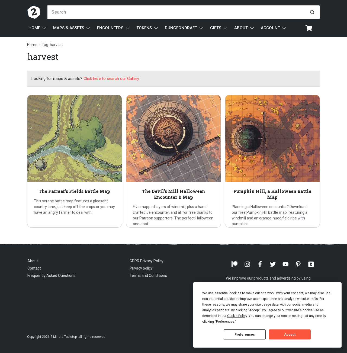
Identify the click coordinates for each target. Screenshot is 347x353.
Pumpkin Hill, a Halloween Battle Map (272, 161)
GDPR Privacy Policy (146, 261)
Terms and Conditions (148, 275)
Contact (34, 268)
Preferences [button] (225, 321)
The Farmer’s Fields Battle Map (74, 161)
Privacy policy (141, 268)
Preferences (244, 334)
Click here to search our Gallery (111, 78)
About (32, 261)
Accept (289, 334)
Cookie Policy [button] (237, 316)
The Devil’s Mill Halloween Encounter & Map (173, 161)
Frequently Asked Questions (51, 275)
